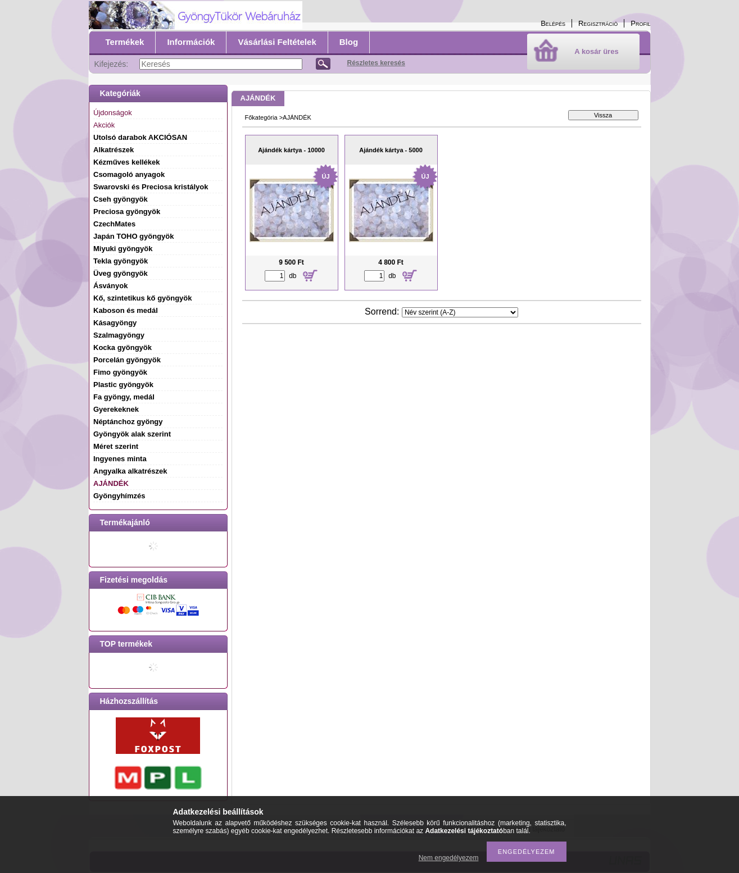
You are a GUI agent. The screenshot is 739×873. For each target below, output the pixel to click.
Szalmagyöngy (118, 335)
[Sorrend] (460, 312)
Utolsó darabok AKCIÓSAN (140, 137)
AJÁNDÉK (111, 483)
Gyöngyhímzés (119, 496)
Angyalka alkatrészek (130, 471)
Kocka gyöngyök (122, 347)
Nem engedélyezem (449, 858)
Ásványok (110, 285)
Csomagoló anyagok (129, 174)
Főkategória (261, 117)
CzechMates (114, 224)
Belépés (553, 23)
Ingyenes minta (120, 458)
